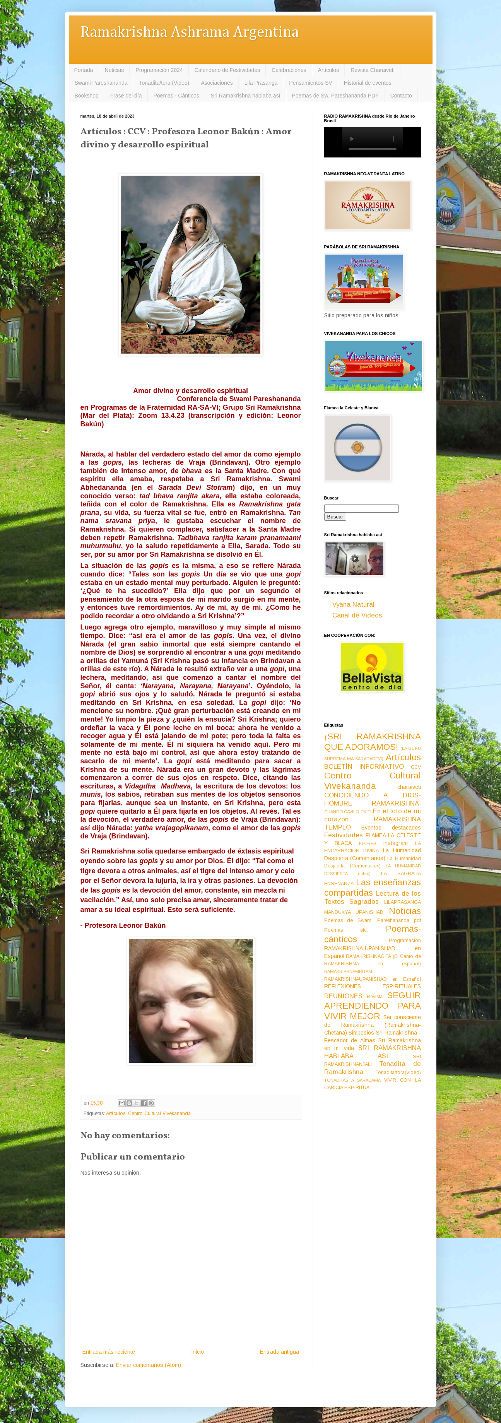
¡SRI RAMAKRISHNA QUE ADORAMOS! (372, 742)
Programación (405, 940)
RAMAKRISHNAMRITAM (348, 971)
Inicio (197, 1352)
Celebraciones (289, 70)
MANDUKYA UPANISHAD (354, 912)
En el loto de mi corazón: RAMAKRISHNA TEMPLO (372, 819)
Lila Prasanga (261, 83)
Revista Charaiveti (373, 70)
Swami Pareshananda (101, 83)
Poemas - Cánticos (176, 95)
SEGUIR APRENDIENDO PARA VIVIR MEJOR (372, 1005)
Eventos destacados (391, 827)
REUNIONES (343, 996)
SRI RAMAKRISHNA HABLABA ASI (372, 1052)
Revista (375, 996)
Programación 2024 (159, 70)
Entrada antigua (279, 1352)
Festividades (343, 835)
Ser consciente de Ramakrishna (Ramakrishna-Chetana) (372, 1025)
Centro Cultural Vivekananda (159, 1113)
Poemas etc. (346, 930)
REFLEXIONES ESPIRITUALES (372, 986)
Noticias (114, 70)
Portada (83, 70)
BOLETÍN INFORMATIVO (364, 766)
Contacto (401, 95)
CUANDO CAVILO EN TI (348, 811)
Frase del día (126, 95)
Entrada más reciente (108, 1352)
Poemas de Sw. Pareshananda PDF (335, 95)
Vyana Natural (353, 604)
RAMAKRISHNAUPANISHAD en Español (372, 979)
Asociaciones (217, 83)
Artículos (328, 70)
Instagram (395, 843)
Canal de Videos (357, 615)
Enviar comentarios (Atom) (148, 1365)
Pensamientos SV (310, 83)
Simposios (361, 1033)
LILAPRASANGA (402, 902)
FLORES (367, 843)
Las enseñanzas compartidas (372, 887)
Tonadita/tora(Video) (398, 1072)
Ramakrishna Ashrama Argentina (189, 32)
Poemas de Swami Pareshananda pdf (372, 920)
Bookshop (87, 95)
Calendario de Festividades (227, 70)
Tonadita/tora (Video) (164, 83)
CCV (416, 767)
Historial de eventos (368, 83)
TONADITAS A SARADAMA (352, 1080)
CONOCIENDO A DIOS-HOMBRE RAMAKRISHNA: (372, 799)
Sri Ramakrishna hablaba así (245, 95)
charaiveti (409, 787)
